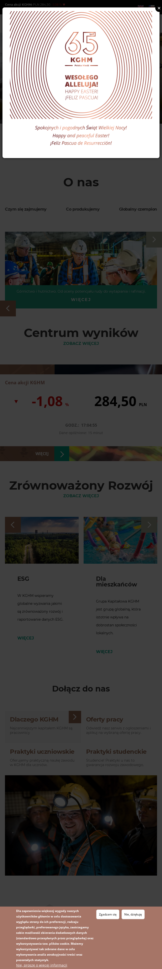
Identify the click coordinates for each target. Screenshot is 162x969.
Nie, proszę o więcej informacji (41, 965)
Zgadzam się (108, 914)
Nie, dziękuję (133, 914)
